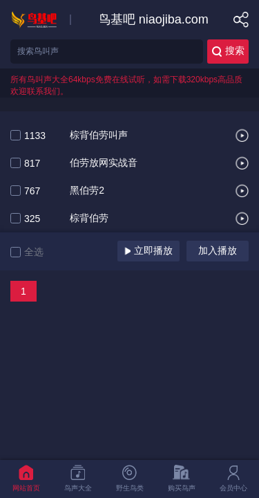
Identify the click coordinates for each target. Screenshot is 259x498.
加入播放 (217, 250)
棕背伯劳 (89, 218)
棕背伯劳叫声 (99, 135)
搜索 (228, 51)
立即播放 (148, 250)
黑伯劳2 (87, 191)
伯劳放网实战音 (103, 163)
